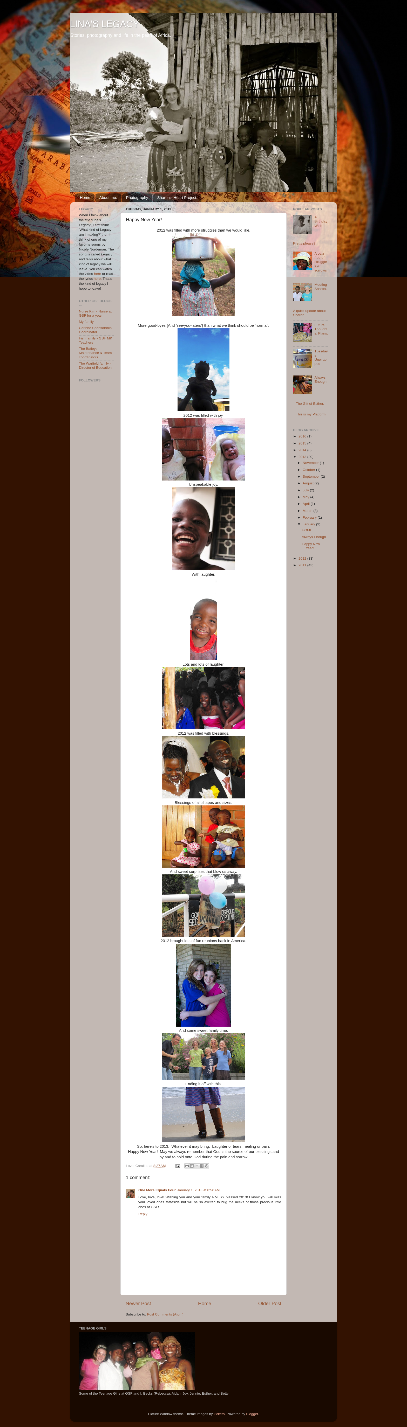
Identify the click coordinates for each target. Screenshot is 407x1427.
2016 (303, 436)
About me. (108, 197)
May (306, 497)
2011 (303, 565)
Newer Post (138, 1303)
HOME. (307, 530)
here (97, 274)
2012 (303, 558)
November (311, 463)
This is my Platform (310, 414)
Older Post (269, 1303)
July (306, 490)
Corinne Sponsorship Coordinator (95, 330)
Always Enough (320, 379)
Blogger (252, 1414)
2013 (303, 457)
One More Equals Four (157, 1190)
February (310, 517)
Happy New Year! (311, 546)
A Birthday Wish (320, 221)
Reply (142, 1214)
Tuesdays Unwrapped (321, 357)
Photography (137, 197)
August (309, 483)
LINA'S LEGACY (104, 24)
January (309, 524)
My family (86, 322)
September (312, 476)
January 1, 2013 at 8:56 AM (198, 1190)
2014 (303, 450)
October (309, 470)
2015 (303, 443)
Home (85, 197)
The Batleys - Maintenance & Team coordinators (95, 353)
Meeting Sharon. (320, 287)
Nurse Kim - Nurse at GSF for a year (95, 313)
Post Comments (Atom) (165, 1314)
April (307, 504)
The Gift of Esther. (310, 404)
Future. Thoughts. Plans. (321, 329)
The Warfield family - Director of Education (95, 365)
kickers (219, 1414)
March (308, 511)
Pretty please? (304, 243)
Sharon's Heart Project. (177, 197)
